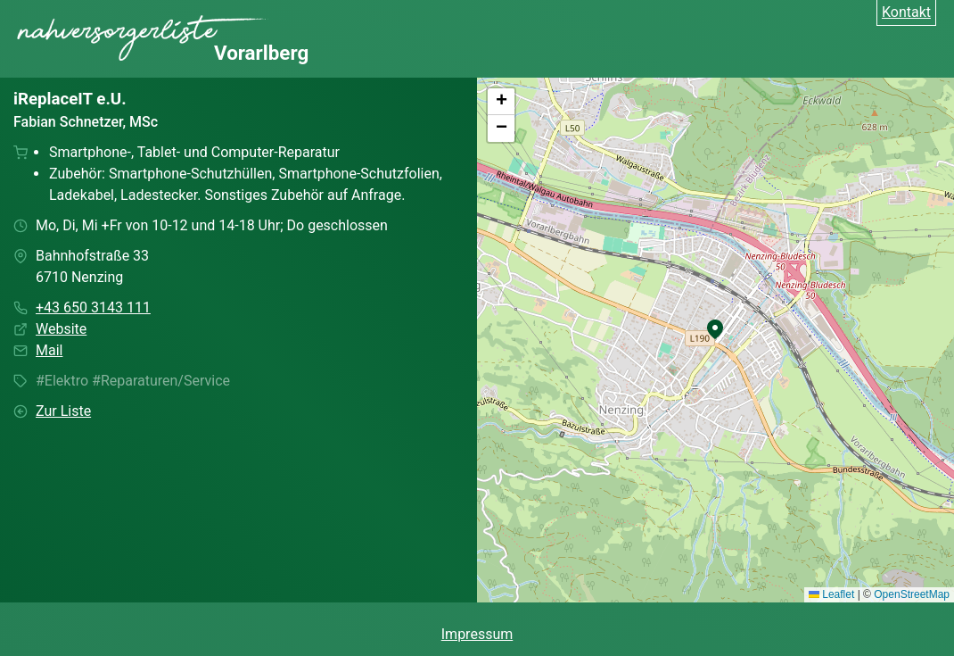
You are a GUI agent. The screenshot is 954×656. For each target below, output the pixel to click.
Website (61, 328)
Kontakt (906, 12)
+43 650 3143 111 (93, 307)
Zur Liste (63, 411)
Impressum (477, 634)
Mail (49, 350)
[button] (715, 329)
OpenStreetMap (912, 594)
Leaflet (831, 594)
